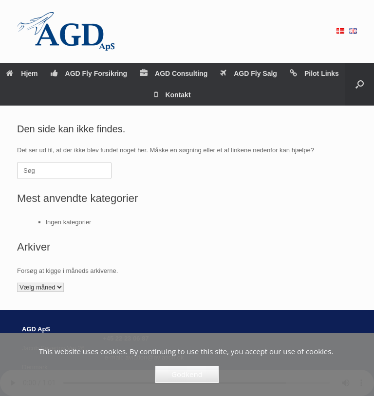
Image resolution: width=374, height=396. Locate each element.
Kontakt (172, 95)
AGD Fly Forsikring (89, 73)
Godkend (187, 374)
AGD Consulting (173, 73)
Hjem (21, 73)
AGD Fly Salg (248, 73)
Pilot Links (314, 73)
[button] (359, 84)
